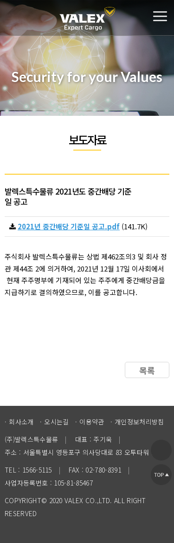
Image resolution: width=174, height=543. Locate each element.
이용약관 (91, 421)
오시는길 (56, 421)
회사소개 (21, 421)
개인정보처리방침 (139, 421)
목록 (147, 370)
